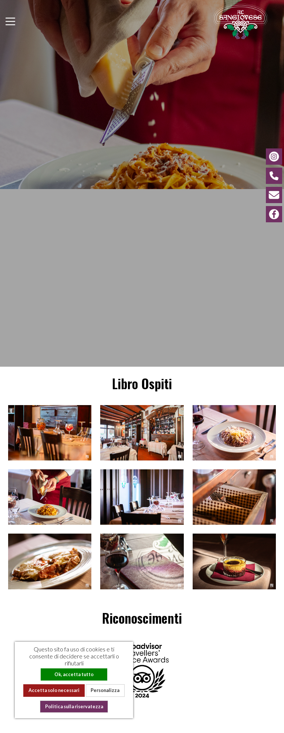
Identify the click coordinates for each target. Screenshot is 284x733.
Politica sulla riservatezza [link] (74, 706)
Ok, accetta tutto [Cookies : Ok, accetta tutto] (74, 674)
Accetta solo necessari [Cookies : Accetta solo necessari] (54, 690)
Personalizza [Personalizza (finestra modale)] (105, 690)
